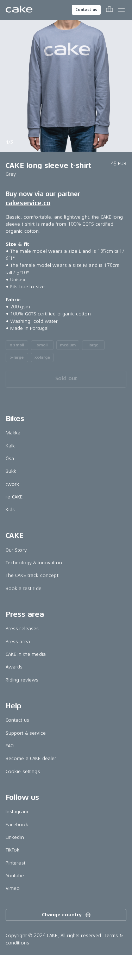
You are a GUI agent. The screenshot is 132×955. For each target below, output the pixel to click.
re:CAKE (14, 497)
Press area (18, 641)
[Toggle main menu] (121, 10)
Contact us (86, 9)
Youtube (15, 875)
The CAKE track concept (32, 575)
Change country (66, 914)
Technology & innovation (34, 562)
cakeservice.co (28, 203)
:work (12, 484)
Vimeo (13, 888)
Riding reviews (22, 680)
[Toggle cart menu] (109, 10)
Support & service (26, 733)
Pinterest (15, 863)
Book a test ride (24, 588)
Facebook (17, 824)
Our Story (16, 550)
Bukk (11, 471)
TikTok (13, 850)
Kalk (10, 445)
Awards (14, 667)
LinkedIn (15, 837)
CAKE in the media (26, 654)
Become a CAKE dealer (31, 758)
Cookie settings (23, 771)
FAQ (10, 745)
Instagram (17, 811)
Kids (10, 509)
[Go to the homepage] (19, 10)
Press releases (22, 628)
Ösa (10, 458)
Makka (13, 432)
